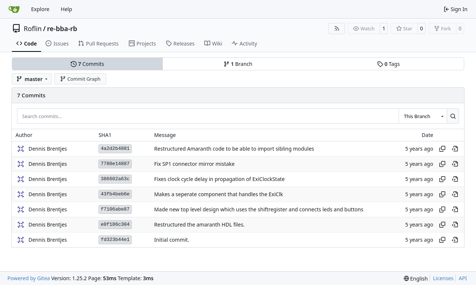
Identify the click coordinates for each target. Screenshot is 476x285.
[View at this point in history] (454, 148)
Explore (40, 9)
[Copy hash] (442, 148)
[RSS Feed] (336, 28)
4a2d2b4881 (115, 148)
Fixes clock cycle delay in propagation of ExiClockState (219, 178)
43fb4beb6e (115, 194)
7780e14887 (115, 164)
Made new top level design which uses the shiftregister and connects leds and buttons (258, 209)
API (463, 278)
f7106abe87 (115, 209)
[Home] (14, 9)
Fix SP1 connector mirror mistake (194, 163)
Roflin (33, 28)
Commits (87, 63)
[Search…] (453, 115)
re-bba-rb (62, 28)
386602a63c (115, 179)
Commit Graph (80, 79)
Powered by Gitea (28, 278)
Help (66, 9)
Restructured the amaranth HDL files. (199, 224)
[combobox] (423, 115)
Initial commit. (172, 239)
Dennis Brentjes (48, 148)
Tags (388, 63)
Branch (238, 63)
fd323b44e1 (115, 239)
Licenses (443, 278)
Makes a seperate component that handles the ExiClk (218, 194)
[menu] (416, 278)
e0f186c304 (115, 224)
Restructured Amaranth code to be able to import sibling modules (234, 148)
